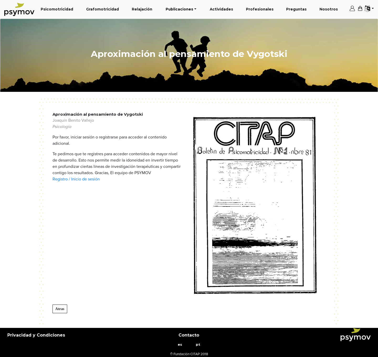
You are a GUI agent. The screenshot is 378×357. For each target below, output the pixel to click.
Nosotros (329, 8)
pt (198, 344)
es (180, 344)
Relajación (143, 8)
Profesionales (261, 8)
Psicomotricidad (58, 8)
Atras (59, 309)
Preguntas (297, 8)
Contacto (188, 335)
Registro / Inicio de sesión (76, 179)
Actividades (222, 8)
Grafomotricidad (103, 8)
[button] (201, 205)
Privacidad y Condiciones (36, 335)
